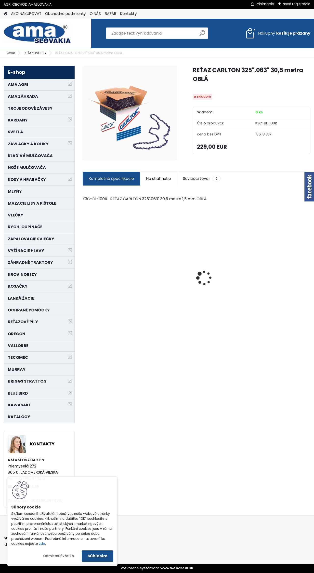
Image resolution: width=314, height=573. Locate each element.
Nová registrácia (296, 3)
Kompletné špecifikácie (111, 178)
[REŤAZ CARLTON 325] (129, 113)
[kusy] (152, 298)
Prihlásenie (265, 3)
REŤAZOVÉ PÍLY (35, 53)
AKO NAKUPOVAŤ (26, 13)
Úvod (11, 53)
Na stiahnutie (158, 178)
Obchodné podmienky (65, 13)
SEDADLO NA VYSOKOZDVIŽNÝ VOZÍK (108, 272)
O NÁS (95, 13)
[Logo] (37, 33)
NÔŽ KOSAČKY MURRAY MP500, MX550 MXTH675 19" (167, 253)
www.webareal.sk (176, 568)
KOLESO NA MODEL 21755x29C (218, 284)
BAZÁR (110, 13)
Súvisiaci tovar (202, 179)
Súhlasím (97, 556)
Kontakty (128, 13)
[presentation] (85, 269)
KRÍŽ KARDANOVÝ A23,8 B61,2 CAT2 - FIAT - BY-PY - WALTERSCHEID (282, 251)
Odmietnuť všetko (58, 556)
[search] (202, 35)
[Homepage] (5, 14)
